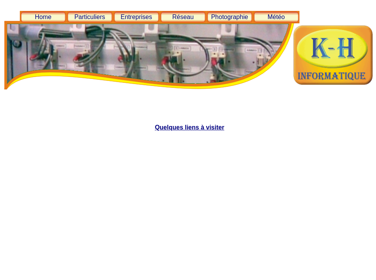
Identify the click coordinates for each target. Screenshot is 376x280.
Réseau (182, 17)
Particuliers (89, 17)
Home (43, 17)
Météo (276, 17)
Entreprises (136, 17)
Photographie (229, 17)
